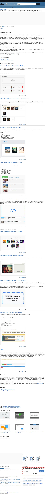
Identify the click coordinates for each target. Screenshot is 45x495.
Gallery (24, 458)
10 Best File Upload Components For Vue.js (8, 389)
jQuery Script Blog (3, 9)
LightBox (38, 458)
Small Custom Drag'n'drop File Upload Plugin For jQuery (12, 65)
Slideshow (24, 461)
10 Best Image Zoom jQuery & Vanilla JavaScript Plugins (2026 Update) (10, 482)
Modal (37, 480)
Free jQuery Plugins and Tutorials (8, 3)
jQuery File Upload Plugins (5, 59)
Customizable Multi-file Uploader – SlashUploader (11, 312)
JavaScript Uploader (3, 384)
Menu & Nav (31, 459)
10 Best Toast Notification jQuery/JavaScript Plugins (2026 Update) (9, 492)
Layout (30, 458)
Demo (21, 95)
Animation (38, 456)
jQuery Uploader (40, 383)
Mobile (37, 459)
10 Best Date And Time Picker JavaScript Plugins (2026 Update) (9, 476)
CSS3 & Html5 (31, 457)
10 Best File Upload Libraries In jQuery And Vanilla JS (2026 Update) (21, 10)
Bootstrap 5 (24, 478)
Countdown (35, 478)
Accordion (31, 456)
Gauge (37, 483)
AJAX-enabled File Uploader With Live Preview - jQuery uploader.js (14, 98)
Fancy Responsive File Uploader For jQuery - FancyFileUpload (13, 198)
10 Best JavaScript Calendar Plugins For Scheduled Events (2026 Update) (10, 485)
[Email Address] (31, 471)
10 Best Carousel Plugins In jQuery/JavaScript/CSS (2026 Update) (9, 469)
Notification (24, 483)
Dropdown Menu (41, 478)
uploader (2, 28)
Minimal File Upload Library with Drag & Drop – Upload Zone (13, 280)
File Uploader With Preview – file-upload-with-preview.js (12, 255)
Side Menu (40, 483)
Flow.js (1, 349)
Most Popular (2, 468)
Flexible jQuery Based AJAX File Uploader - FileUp (11, 162)
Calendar (40, 480)
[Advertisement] (22, 18)
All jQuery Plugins (25, 456)
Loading (24, 459)
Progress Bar (28, 483)
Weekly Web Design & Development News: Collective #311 (11, 407)
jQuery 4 (28, 478)
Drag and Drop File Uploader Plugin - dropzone (10, 127)
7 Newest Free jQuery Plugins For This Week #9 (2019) (11, 406)
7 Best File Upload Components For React (8, 390)
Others (24, 460)
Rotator (31, 460)
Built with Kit (34, 474)
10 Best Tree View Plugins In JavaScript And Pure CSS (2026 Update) (10, 479)
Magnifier (34, 480)
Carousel (32, 478)
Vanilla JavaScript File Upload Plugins (7, 60)
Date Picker (29, 480)
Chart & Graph (24, 457)
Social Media (31, 461)
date (13, 54)
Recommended (7, 468)
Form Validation (25, 480)
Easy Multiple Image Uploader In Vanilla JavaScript (11, 231)
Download (23, 95)
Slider (37, 460)
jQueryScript (3, 26)
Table (37, 461)
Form (37, 457)
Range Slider (33, 483)
